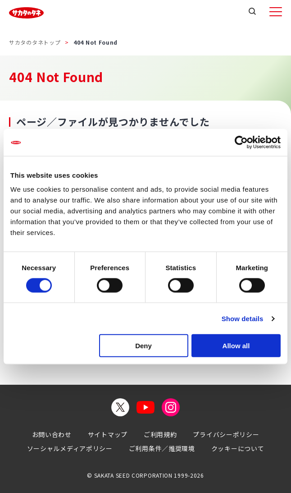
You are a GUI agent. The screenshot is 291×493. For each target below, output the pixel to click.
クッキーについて (237, 448)
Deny (143, 346)
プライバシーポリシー (226, 434)
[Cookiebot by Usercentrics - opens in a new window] (241, 142)
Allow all (236, 346)
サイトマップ (107, 434)
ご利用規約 (160, 434)
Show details (243, 318)
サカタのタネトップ (34, 42)
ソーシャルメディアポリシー (70, 448)
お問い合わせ (52, 434)
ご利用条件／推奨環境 (162, 448)
